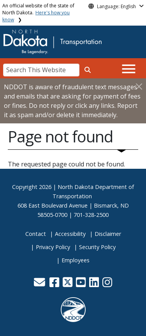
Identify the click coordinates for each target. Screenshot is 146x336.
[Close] (139, 86)
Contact (35, 233)
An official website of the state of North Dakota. (38, 12)
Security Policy (97, 247)
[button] (40, 284)
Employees (76, 260)
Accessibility (70, 233)
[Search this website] (87, 70)
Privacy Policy (53, 247)
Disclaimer (108, 233)
